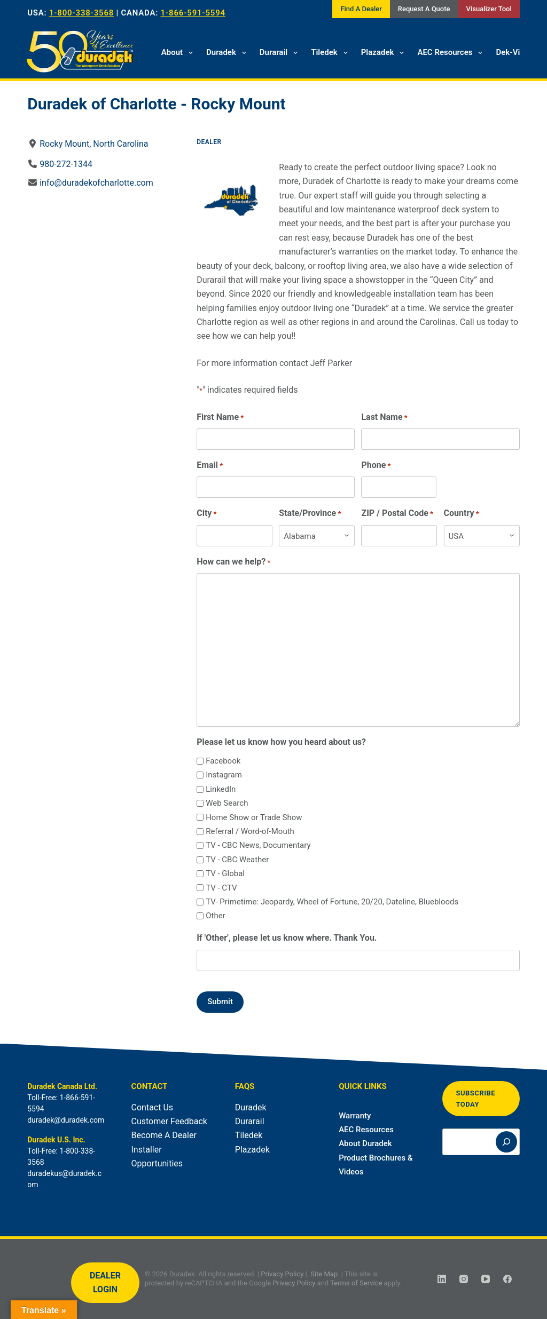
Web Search (227, 803)
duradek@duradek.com (65, 1120)
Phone (376, 465)
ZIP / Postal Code (398, 513)
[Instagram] (463, 1279)
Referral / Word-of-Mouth (250, 831)
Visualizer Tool (489, 9)
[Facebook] (507, 1279)
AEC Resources (452, 52)
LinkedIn (221, 789)
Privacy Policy (282, 1274)
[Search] (506, 1142)
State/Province (310, 513)
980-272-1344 (66, 164)
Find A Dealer (360, 9)
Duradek (228, 52)
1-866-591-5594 (193, 13)
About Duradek (365, 1143)
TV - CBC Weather (237, 859)
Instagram (224, 775)
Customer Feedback (169, 1121)
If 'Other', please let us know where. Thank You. (287, 938)
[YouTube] (485, 1279)
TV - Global (225, 873)
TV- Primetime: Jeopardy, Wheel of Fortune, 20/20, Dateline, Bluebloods (332, 902)
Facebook (223, 761)
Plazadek (385, 52)
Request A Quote (424, 9)
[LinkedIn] (441, 1279)
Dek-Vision (515, 52)
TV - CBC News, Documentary (258, 845)
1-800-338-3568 (81, 13)
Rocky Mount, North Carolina (94, 144)
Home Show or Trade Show (254, 817)
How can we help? (233, 562)
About (179, 52)
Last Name (385, 417)
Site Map (324, 1274)
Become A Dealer (164, 1135)
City (206, 513)
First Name (220, 417)
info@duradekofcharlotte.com (96, 183)
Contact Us (152, 1107)
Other (215, 915)
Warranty (355, 1116)
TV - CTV (221, 888)
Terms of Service (356, 1283)
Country (461, 513)
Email (210, 465)
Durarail (281, 52)
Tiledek (331, 52)
